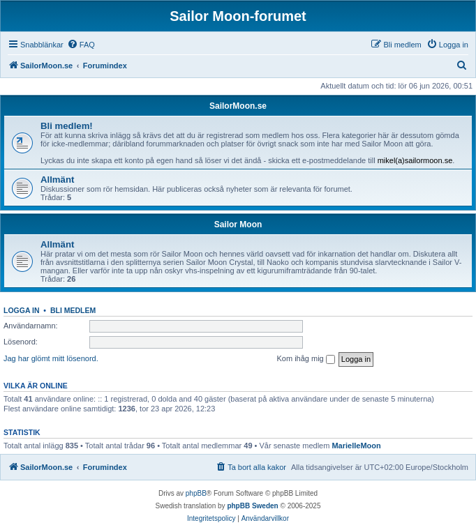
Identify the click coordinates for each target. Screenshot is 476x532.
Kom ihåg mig (305, 359)
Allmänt (57, 179)
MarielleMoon (356, 445)
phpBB (196, 493)
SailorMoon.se (238, 106)
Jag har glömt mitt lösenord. (50, 358)
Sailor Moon (238, 224)
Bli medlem (73, 310)
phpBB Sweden (252, 506)
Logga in (21, 310)
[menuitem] (81, 44)
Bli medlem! (66, 126)
